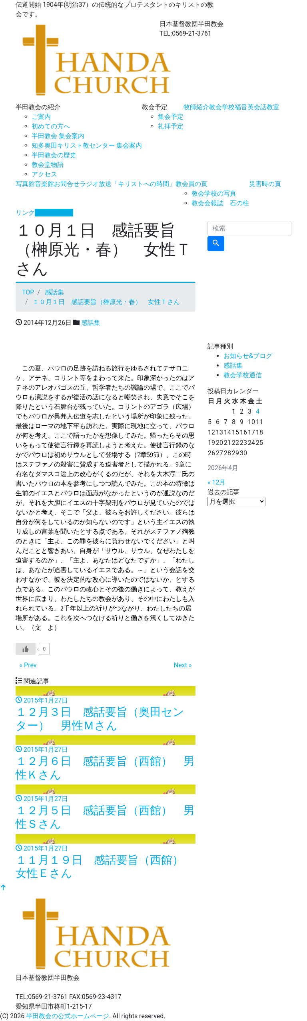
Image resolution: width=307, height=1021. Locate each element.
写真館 (25, 184)
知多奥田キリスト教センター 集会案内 (87, 145)
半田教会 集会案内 (58, 136)
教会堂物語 (48, 164)
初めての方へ (51, 126)
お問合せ (67, 184)
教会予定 (154, 107)
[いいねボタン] (26, 649)
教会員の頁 (191, 184)
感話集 (90, 322)
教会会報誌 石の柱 (220, 203)
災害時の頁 (265, 184)
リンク (25, 212)
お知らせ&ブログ (247, 356)
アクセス (44, 174)
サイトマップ (54, 212)
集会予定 (170, 116)
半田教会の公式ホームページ (67, 1016)
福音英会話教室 (257, 107)
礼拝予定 (170, 126)
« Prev (28, 665)
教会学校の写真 (213, 193)
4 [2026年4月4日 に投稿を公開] (257, 411)
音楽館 (44, 184)
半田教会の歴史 (54, 155)
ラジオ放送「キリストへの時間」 (127, 184)
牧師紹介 (196, 107)
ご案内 (41, 116)
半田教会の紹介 (38, 107)
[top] (3, 888)
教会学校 (222, 107)
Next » (183, 665)
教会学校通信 (242, 375)
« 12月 (216, 482)
